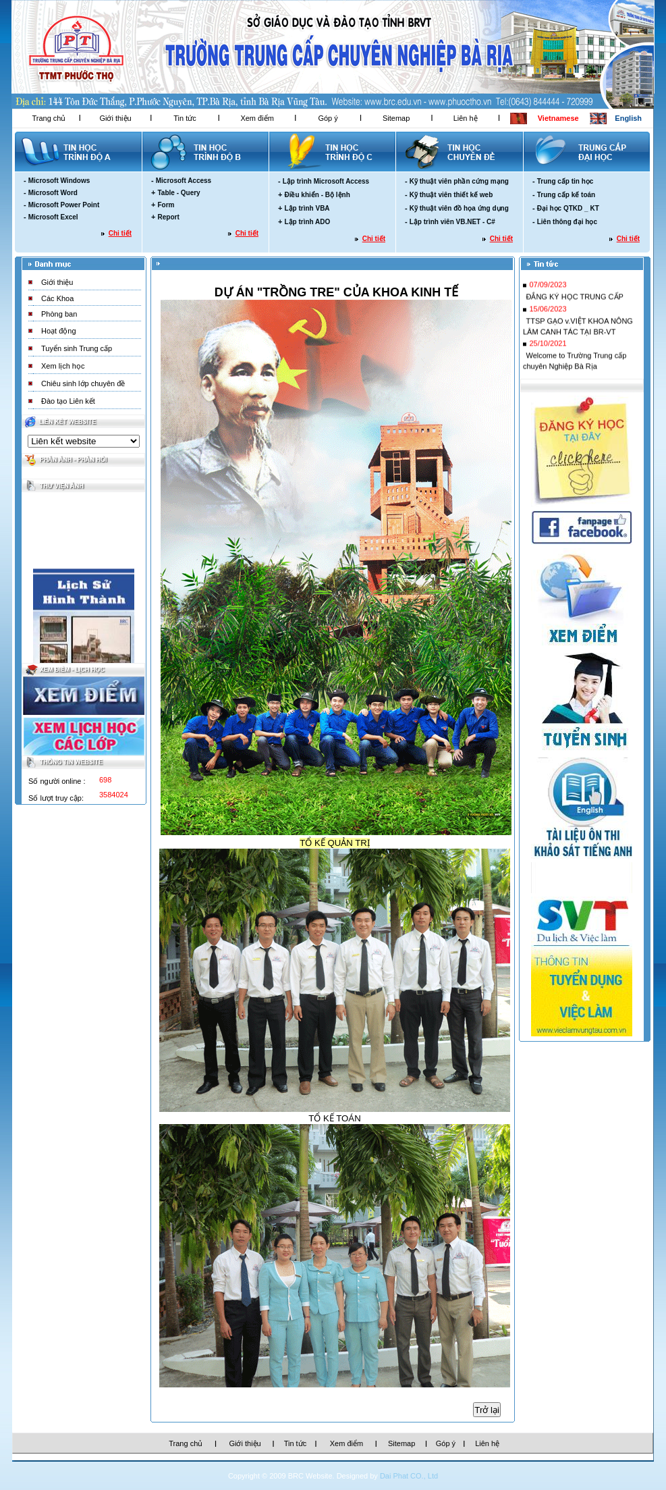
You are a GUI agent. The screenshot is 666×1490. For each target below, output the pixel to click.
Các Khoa (57, 298)
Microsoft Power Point (64, 205)
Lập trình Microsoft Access (326, 181)
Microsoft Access (183, 180)
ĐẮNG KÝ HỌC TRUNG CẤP (574, 300)
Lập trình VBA (306, 208)
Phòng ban (59, 314)
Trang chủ (48, 118)
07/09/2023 (547, 288)
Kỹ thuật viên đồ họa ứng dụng (459, 208)
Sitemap (396, 118)
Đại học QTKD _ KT (568, 208)
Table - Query (178, 192)
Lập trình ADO (307, 221)
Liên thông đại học (567, 221)
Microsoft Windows (59, 180)
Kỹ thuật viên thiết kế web (451, 194)
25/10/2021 (547, 346)
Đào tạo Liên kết (68, 401)
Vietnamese (558, 118)
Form (165, 205)
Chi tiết (120, 233)
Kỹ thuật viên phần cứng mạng (459, 181)
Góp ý (327, 118)
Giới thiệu (115, 118)
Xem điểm (256, 118)
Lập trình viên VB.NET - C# (452, 221)
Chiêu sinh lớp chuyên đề (83, 383)
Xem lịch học (62, 366)
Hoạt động (58, 331)
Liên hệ (465, 118)
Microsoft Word (53, 192)
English (628, 118)
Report (168, 217)
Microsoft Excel (53, 217)
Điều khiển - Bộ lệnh (317, 194)
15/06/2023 (547, 312)
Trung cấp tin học (565, 181)
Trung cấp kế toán (566, 194)
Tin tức (184, 118)
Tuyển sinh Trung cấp (76, 348)
